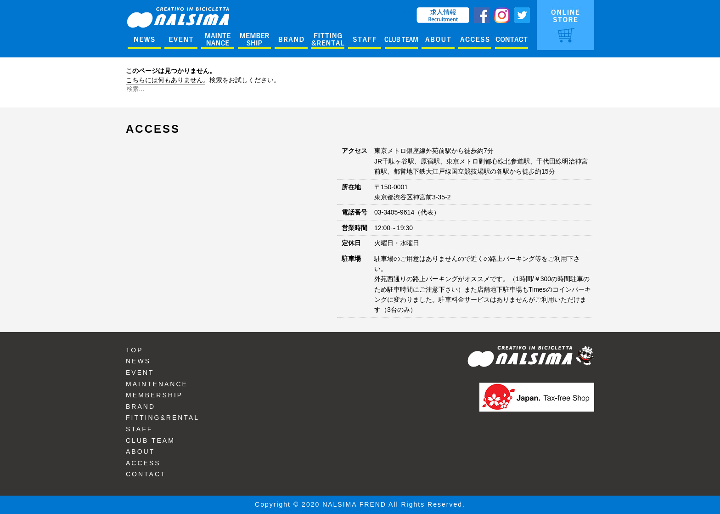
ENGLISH (398, 11)
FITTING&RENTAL (162, 417)
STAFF (139, 429)
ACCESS (143, 463)
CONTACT (146, 474)
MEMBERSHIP (154, 395)
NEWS (138, 361)
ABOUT (140, 451)
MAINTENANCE (157, 384)
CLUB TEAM (150, 440)
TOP (134, 350)
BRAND (140, 406)
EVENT (140, 372)
